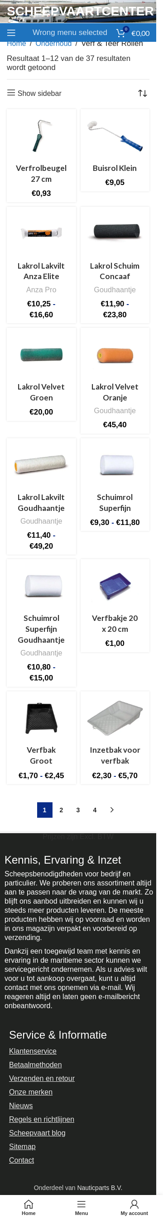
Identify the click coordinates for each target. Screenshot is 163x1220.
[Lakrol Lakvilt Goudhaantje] (41, 465)
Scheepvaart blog (37, 1133)
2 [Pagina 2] (61, 810)
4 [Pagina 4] (95, 810)
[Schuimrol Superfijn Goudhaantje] (41, 586)
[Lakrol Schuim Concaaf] (115, 233)
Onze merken (31, 1092)
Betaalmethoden (35, 1065)
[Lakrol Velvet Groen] (41, 354)
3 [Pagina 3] (78, 810)
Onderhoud (53, 43)
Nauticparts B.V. (99, 1187)
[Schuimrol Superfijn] (115, 465)
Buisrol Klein (115, 168)
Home (16, 43)
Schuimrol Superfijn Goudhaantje (41, 629)
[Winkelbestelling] (142, 93)
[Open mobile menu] (11, 33)
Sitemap (22, 1146)
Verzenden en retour (42, 1078)
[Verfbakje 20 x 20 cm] (115, 586)
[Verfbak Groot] (41, 718)
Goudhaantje (115, 289)
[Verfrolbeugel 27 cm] (41, 136)
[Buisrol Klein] (115, 136)
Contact (21, 1160)
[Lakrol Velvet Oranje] (115, 354)
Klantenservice (33, 1051)
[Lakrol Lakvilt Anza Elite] (41, 233)
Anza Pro (41, 289)
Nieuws (21, 1106)
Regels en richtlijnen (41, 1119)
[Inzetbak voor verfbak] (115, 718)
